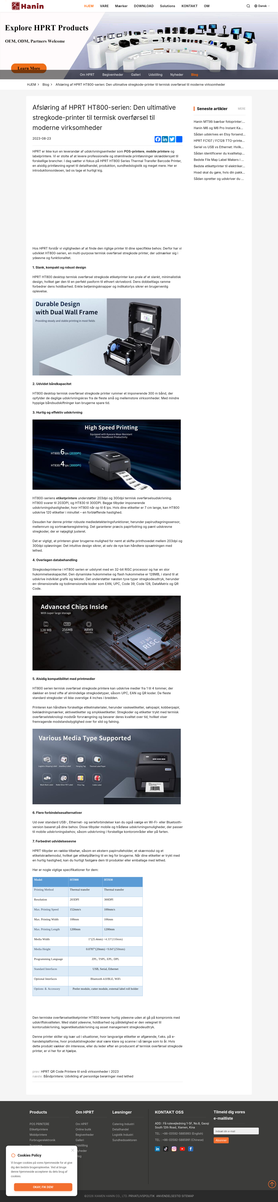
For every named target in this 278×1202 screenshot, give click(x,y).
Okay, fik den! (43, 1187)
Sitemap (188, 1196)
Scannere (36, 1145)
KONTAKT (190, 6)
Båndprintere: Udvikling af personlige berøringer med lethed (88, 1076)
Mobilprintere (38, 1134)
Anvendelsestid (168, 1196)
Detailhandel (120, 1129)
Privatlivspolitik (142, 1196)
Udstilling (155, 75)
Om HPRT (87, 75)
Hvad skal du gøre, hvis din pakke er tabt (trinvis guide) (235, 172)
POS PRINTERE (39, 1124)
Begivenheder (112, 75)
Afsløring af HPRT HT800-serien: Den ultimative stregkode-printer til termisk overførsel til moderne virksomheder (140, 84)
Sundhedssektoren (124, 1140)
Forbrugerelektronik (42, 1140)
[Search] (248, 6)
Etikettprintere (39, 1129)
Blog (194, 75)
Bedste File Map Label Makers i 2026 (221, 160)
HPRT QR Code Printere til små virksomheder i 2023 (80, 1071)
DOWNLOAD (144, 6)
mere (242, 108)
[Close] (72, 1150)
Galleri (136, 75)
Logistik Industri (122, 1134)
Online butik (83, 1129)
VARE (104, 6)
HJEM (89, 6)
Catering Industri (123, 1124)
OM (206, 6)
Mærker (121, 6)
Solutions (167, 6)
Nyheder (176, 75)
